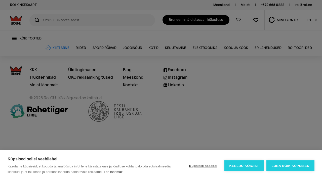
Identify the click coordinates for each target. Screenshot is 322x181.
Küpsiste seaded (203, 166)
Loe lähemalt (113, 172)
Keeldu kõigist (244, 166)
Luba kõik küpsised (290, 166)
